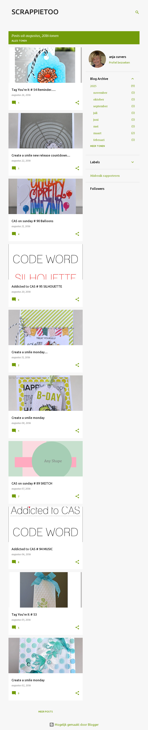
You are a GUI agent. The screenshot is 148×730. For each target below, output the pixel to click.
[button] (77, 102)
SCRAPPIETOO (35, 12)
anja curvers (117, 57)
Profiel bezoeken (119, 62)
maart (97, 133)
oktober (98, 99)
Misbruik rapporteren (105, 175)
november (100, 93)
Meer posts (45, 711)
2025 (93, 86)
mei (95, 126)
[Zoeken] (137, 12)
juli (95, 113)
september (100, 106)
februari (98, 140)
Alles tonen (19, 40)
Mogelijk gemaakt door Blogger (74, 724)
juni (95, 119)
